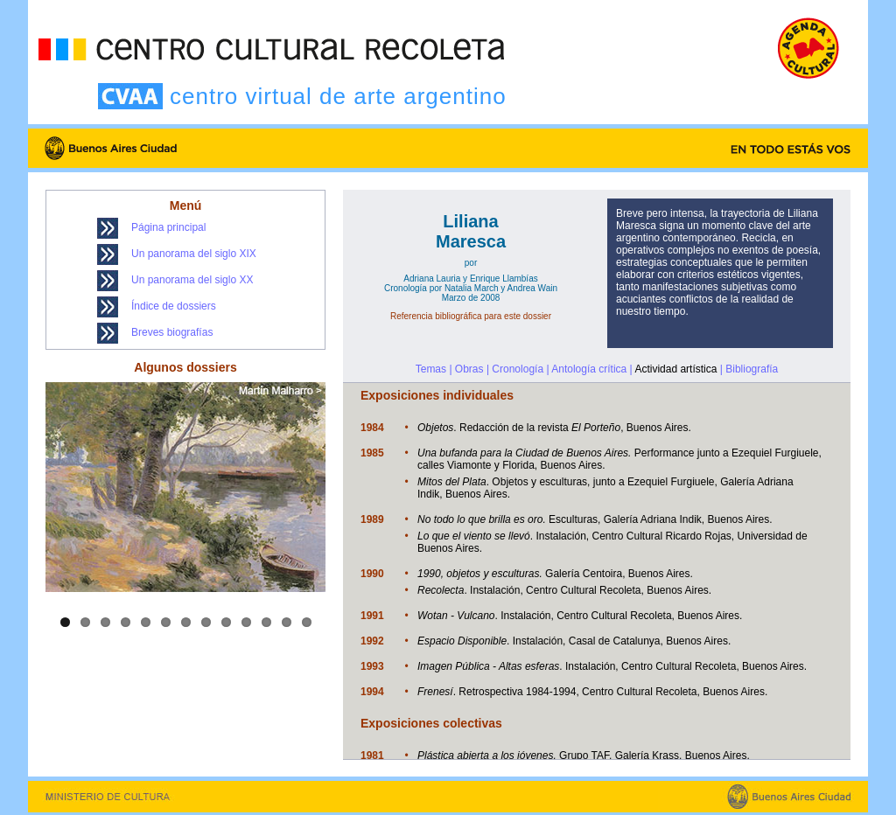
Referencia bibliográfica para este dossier (470, 316)
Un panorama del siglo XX (192, 280)
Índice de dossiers (173, 306)
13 (307, 622)
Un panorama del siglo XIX (193, 253)
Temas (431, 369)
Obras (469, 369)
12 (286, 622)
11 (266, 622)
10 (246, 622)
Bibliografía (751, 369)
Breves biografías (172, 332)
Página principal (168, 227)
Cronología (517, 369)
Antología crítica (588, 369)
